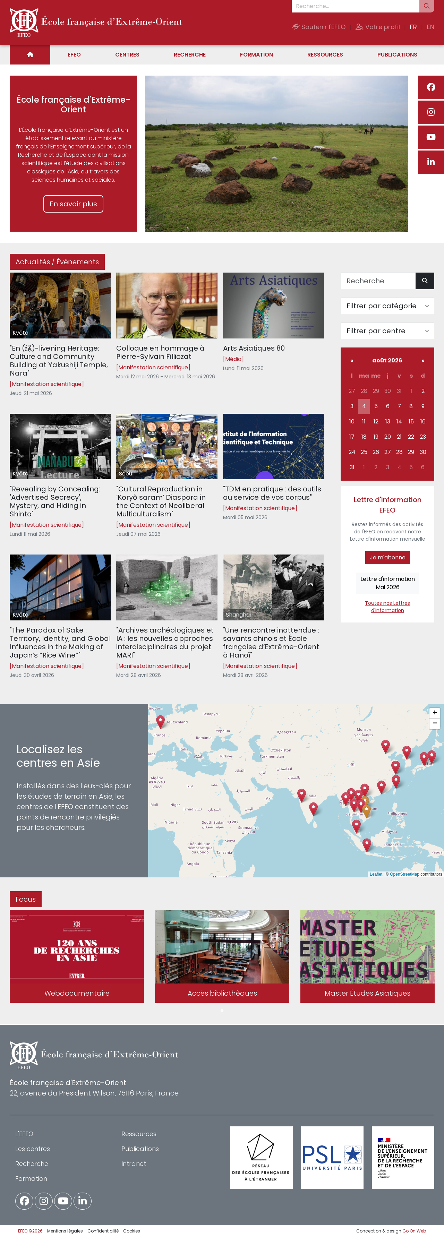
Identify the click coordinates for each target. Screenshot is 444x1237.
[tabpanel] (77, 958)
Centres (127, 55)
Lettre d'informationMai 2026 (387, 583)
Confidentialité (103, 1231)
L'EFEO (24, 1133)
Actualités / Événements (57, 262)
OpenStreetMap (404, 874)
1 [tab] (222, 1010)
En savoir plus (73, 204)
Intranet (133, 1163)
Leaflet (376, 874)
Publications (397, 55)
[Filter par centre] (387, 331)
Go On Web (414, 1231)
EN (430, 27)
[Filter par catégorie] (387, 306)
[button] (354, 805)
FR (413, 27)
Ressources (325, 55)
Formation (256, 55)
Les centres (32, 1148)
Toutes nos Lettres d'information (387, 607)
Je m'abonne (387, 557)
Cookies (131, 1231)
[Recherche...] (355, 6)
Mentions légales (65, 1231)
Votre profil (378, 27)
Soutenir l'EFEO (318, 27)
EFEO (74, 55)
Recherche (190, 55)
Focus (26, 899)
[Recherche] (378, 281)
